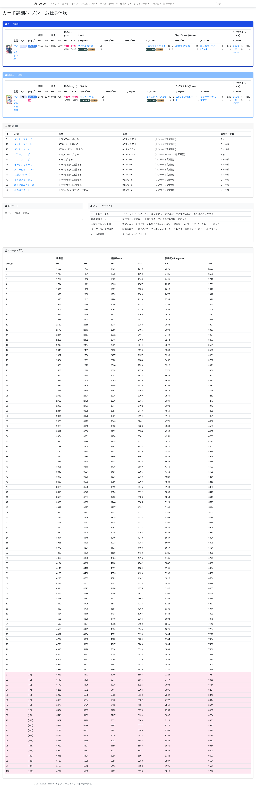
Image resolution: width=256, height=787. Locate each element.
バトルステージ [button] (108, 3)
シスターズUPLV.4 (236, 49)
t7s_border (40, 3)
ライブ (75, 3)
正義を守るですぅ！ (156, 46)
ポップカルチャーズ (24, 185)
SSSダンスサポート (184, 46)
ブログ (217, 3)
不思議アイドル (22, 190)
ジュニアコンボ (22, 159)
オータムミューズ (23, 164)
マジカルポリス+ (88, 97)
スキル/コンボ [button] (88, 3)
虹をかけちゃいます (157, 97)
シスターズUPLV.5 (236, 100)
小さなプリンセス (23, 179)
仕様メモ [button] (125, 3)
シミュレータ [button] (141, 3)
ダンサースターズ (23, 139)
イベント (55, 3)
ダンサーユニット (23, 144)
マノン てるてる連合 (16, 103)
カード (65, 3)
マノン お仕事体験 (16, 52)
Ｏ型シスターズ (22, 174)
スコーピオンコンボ (24, 169)
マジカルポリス (85, 46)
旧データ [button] (168, 3)
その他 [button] (155, 3)
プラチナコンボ (22, 154)
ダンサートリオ (22, 149)
